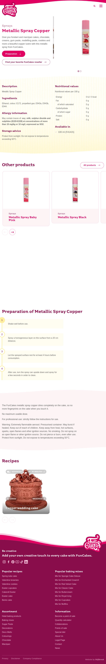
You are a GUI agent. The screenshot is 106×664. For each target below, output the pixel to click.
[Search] (94, 6)
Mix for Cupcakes (62, 600)
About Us (59, 636)
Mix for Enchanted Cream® (67, 580)
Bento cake (7, 600)
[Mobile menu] (101, 6)
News (57, 648)
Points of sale (61, 628)
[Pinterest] (13, 562)
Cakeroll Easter (9, 592)
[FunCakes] (9, 9)
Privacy (5, 659)
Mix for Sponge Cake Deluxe (67, 576)
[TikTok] (22, 562)
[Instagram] (4, 562)
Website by (94, 660)
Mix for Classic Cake (64, 588)
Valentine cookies (9, 584)
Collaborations (61, 624)
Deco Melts (7, 632)
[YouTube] (17, 562)
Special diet (60, 632)
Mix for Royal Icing (63, 596)
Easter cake (7, 596)
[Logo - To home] (92, 544)
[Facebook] (8, 562)
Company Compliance (32, 659)
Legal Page (60, 640)
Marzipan (6, 644)
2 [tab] (80, 71)
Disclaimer (15, 659)
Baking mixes (8, 620)
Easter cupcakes (9, 588)
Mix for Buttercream (63, 592)
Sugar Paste (7, 624)
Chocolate (6, 640)
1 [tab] (78, 71)
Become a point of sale (65, 616)
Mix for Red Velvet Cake (65, 584)
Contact (58, 644)
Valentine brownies (10, 580)
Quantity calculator (63, 620)
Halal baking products (11, 616)
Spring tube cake (9, 576)
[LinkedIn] (26, 562)
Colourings (6, 636)
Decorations (7, 628)
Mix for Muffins (61, 604)
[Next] (12, 233)
